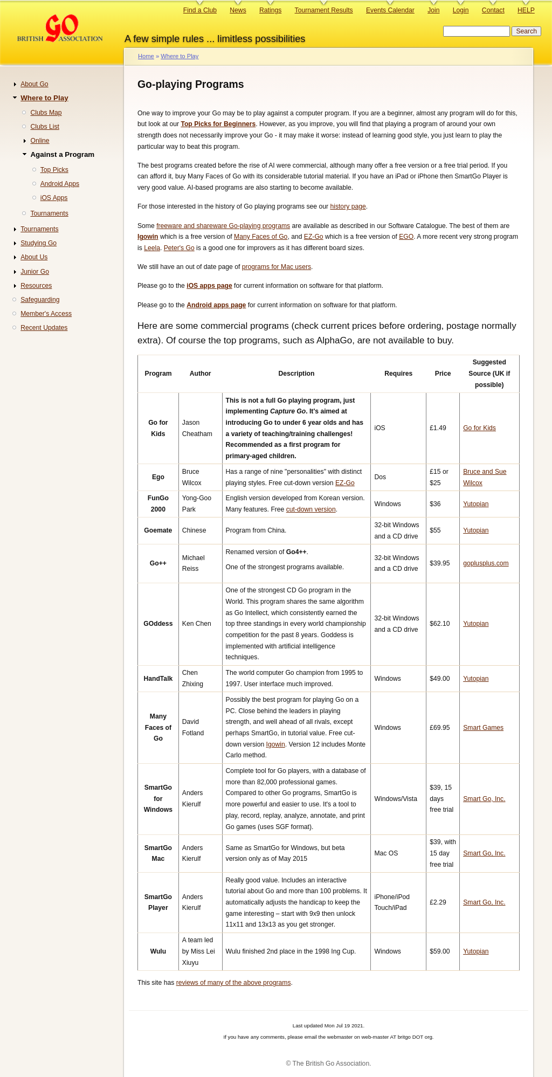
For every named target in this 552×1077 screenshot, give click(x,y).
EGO (406, 236)
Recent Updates (43, 328)
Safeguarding (39, 299)
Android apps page (216, 305)
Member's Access (46, 313)
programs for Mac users (276, 267)
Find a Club (200, 10)
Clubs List (44, 126)
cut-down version (311, 509)
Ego (158, 477)
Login (461, 10)
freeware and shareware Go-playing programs (223, 226)
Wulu (158, 951)
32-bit (382, 525)
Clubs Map (45, 112)
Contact (493, 10)
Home (146, 56)
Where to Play (179, 56)
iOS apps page (209, 285)
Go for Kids (479, 428)
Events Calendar (390, 10)
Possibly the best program (264, 699)
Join (433, 10)
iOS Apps (54, 198)
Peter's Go (179, 248)
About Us (33, 257)
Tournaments (49, 213)
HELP (526, 10)
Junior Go (34, 271)
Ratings (270, 10)
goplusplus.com (485, 563)
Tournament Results (324, 10)
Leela (152, 248)
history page (347, 206)
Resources (36, 285)
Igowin (147, 236)
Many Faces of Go (260, 236)
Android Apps (59, 184)
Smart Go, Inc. (484, 799)
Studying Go (38, 243)
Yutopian (475, 504)
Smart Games (483, 727)
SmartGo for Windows (158, 798)
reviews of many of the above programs (233, 982)
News (238, 10)
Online (39, 140)
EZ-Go (313, 236)
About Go (34, 84)
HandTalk (157, 678)
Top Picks (54, 170)
